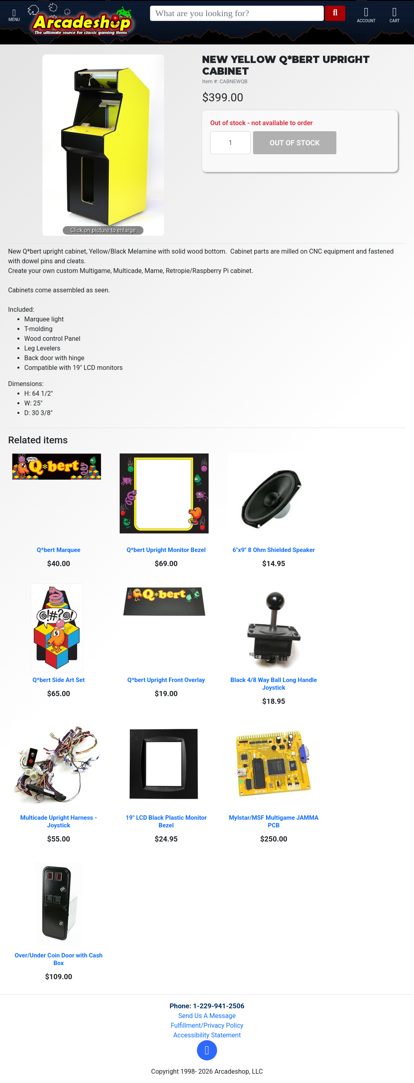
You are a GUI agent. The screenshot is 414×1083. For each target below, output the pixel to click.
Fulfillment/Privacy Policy (207, 1025)
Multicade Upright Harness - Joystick (59, 821)
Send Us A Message (207, 1016)
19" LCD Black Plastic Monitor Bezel (167, 821)
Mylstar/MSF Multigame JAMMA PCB (274, 821)
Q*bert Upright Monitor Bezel (166, 550)
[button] (207, 1050)
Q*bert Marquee (58, 550)
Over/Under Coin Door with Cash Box (59, 959)
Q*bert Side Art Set (59, 680)
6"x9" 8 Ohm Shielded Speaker (273, 550)
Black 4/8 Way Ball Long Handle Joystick (274, 683)
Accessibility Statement (207, 1035)
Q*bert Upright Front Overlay (166, 680)
